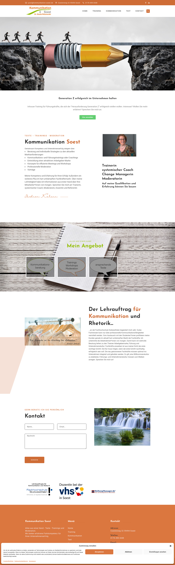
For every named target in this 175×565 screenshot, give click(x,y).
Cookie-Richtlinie (8, 561)
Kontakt (140, 11)
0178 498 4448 (90, 3)
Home (85, 11)
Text (128, 11)
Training (97, 11)
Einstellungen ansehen (157, 552)
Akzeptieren (99, 552)
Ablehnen (128, 552)
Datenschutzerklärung (21, 561)
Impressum (32, 561)
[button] (170, 546)
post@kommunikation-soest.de (39, 3)
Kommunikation (113, 11)
